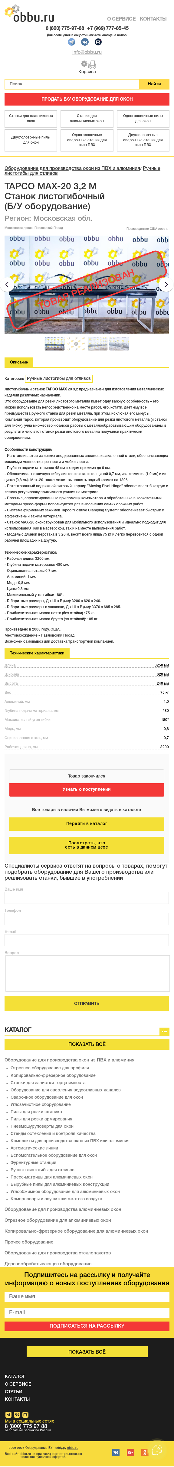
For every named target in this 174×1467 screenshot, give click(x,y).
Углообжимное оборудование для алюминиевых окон (65, 1193)
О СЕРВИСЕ (121, 19)
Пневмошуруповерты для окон (42, 1127)
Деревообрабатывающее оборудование (48, 1265)
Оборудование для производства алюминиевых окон (63, 1210)
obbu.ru (72, 1448)
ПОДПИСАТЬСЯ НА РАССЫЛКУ (87, 1327)
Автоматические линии (34, 1149)
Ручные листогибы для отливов (59, 379)
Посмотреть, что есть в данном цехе (86, 846)
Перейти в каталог (86, 824)
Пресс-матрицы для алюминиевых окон (52, 1178)
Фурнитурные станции (33, 1163)
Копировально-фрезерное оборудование (53, 1076)
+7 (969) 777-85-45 (108, 29)
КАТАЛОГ (15, 1377)
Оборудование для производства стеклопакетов (58, 1254)
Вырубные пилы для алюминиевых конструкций (60, 1185)
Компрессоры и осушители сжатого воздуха (56, 1200)
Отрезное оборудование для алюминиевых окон (58, 1221)
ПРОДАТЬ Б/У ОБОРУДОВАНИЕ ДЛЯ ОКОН (87, 100)
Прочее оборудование (29, 1243)
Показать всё (87, 1045)
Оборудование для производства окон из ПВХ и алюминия (72, 169)
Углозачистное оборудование (41, 1105)
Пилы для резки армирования (41, 1120)
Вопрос (12, 953)
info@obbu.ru (87, 53)
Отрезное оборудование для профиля (50, 1069)
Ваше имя (14, 890)
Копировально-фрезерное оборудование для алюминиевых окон (76, 1232)
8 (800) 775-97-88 (65, 29)
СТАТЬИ (13, 1392)
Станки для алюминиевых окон (87, 119)
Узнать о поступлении (86, 790)
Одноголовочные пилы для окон (143, 119)
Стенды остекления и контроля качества (53, 1134)
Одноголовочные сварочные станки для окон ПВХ (87, 140)
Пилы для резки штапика (36, 1113)
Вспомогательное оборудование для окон (54, 1156)
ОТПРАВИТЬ (86, 1004)
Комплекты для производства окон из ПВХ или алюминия (70, 1142)
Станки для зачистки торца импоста (48, 1084)
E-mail (10, 932)
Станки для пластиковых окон (31, 119)
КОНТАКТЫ (153, 19)
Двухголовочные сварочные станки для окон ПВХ (143, 140)
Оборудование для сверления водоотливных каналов (66, 1091)
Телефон (13, 911)
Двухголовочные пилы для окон (31, 140)
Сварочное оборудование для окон (47, 1098)
